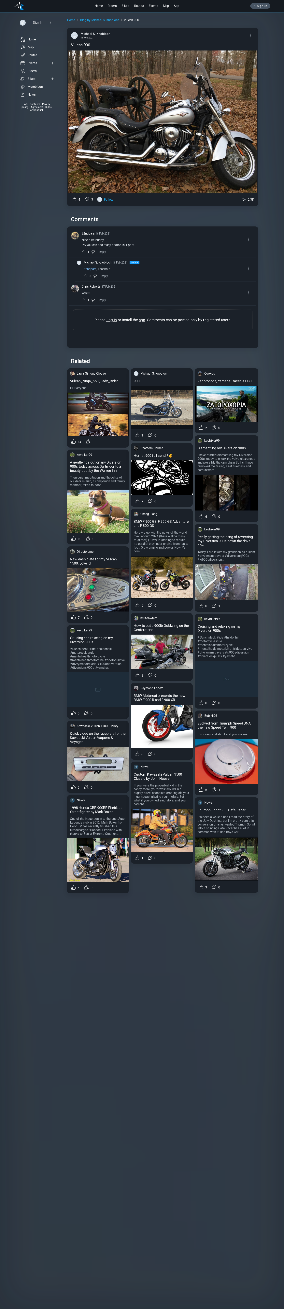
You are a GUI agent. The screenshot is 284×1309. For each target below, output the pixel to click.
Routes (139, 6)
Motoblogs (32, 87)
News (28, 95)
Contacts (35, 104)
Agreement (37, 107)
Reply (102, 252)
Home (99, 6)
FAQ (25, 104)
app (142, 320)
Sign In (260, 5)
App (176, 6)
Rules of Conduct (41, 108)
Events (153, 6)
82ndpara (88, 233)
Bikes (125, 6)
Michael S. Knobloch (97, 262)
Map (166, 6)
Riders (112, 6)
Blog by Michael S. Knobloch (99, 20)
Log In (111, 320)
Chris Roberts (91, 286)
